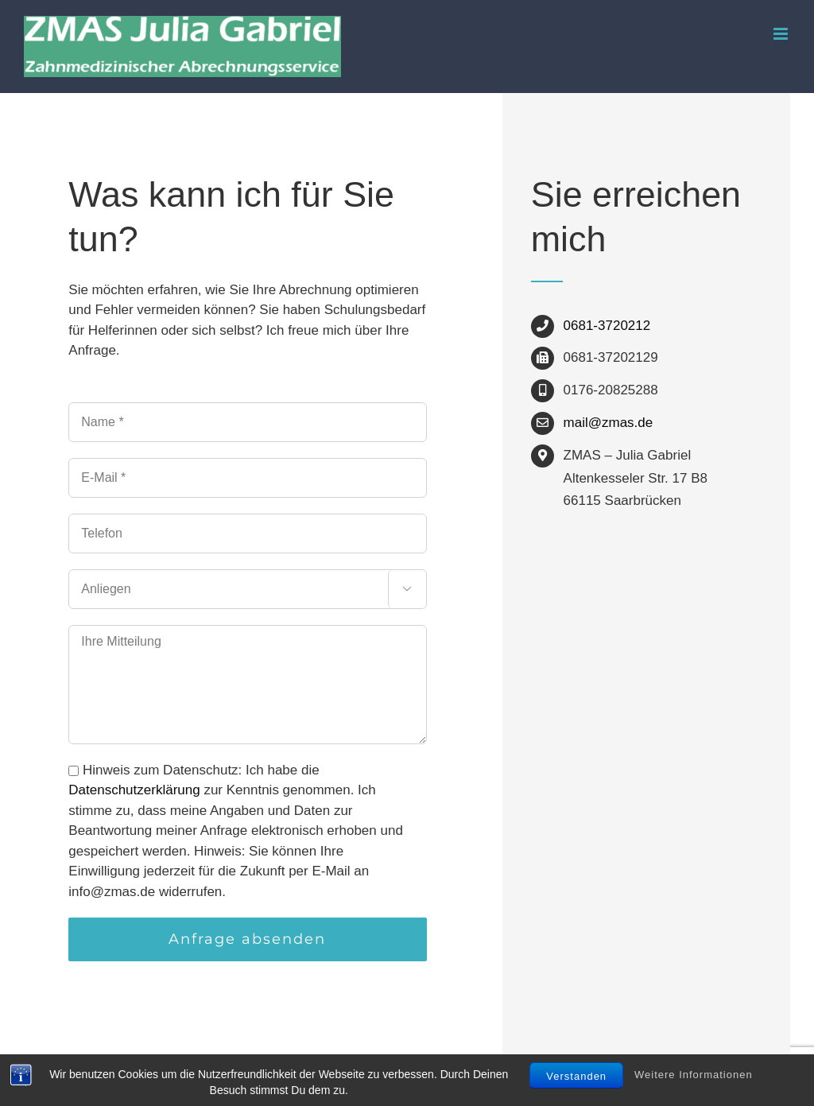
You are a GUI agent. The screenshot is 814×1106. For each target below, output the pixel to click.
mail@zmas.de (608, 422)
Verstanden (576, 1076)
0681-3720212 (607, 325)
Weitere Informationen (693, 1075)
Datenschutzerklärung (134, 789)
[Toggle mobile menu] (781, 33)
